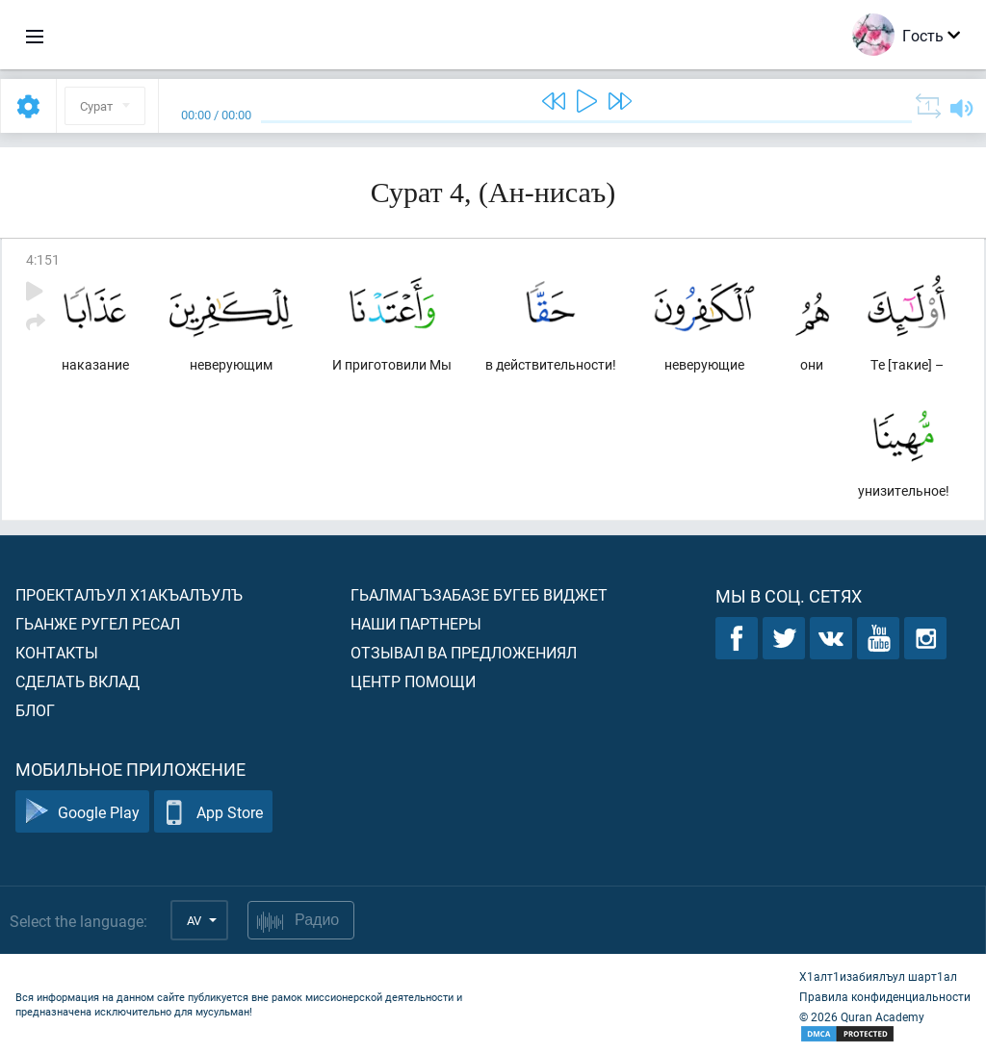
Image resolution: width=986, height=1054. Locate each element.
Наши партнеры (415, 623)
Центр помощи (413, 681)
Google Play (82, 812)
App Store (213, 812)
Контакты (56, 652)
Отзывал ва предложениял (463, 652)
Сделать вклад (77, 681)
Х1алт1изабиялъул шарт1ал (878, 976)
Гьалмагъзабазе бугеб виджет (479, 594)
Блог (35, 710)
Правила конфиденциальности (885, 996)
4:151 (43, 259)
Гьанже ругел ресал (97, 623)
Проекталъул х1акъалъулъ (129, 594)
